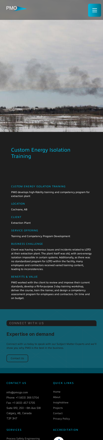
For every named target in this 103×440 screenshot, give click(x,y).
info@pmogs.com (17, 392)
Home (57, 391)
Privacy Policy (61, 418)
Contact (58, 413)
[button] (94, 10)
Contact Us (17, 361)
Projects (58, 408)
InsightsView (60, 402)
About (56, 397)
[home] (16, 8)
